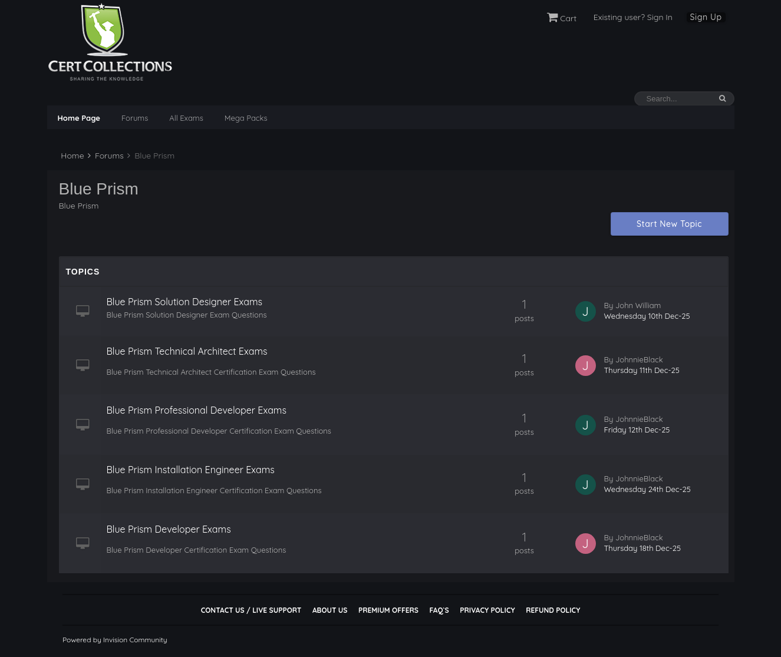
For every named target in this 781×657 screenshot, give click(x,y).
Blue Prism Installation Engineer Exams (191, 470)
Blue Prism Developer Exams (169, 529)
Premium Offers (388, 610)
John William (638, 305)
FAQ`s (439, 610)
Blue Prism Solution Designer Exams (185, 302)
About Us (329, 610)
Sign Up (706, 17)
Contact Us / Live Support (251, 610)
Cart (562, 18)
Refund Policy (553, 610)
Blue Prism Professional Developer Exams (196, 410)
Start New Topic (669, 224)
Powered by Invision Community (114, 639)
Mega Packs (246, 118)
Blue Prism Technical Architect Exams (187, 351)
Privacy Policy (487, 610)
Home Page (79, 118)
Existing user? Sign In (633, 17)
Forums (134, 118)
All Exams (186, 118)
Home (71, 155)
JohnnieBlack (639, 359)
